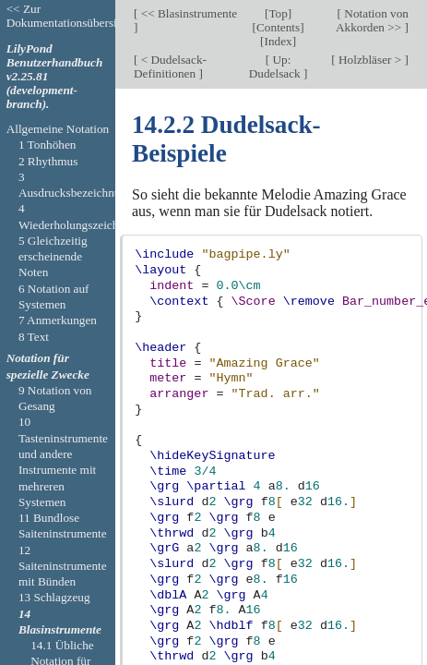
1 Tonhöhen (47, 144)
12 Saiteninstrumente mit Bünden (62, 566)
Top (277, 13)
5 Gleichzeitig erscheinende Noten (53, 257)
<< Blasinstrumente (187, 13)
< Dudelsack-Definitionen (170, 66)
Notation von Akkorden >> (372, 20)
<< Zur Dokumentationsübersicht (69, 16)
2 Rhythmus (48, 161)
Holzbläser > (370, 59)
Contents (278, 27)
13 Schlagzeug (54, 597)
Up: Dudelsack (276, 66)
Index (278, 41)
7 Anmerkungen (57, 320)
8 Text (33, 337)
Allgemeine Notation (58, 129)
